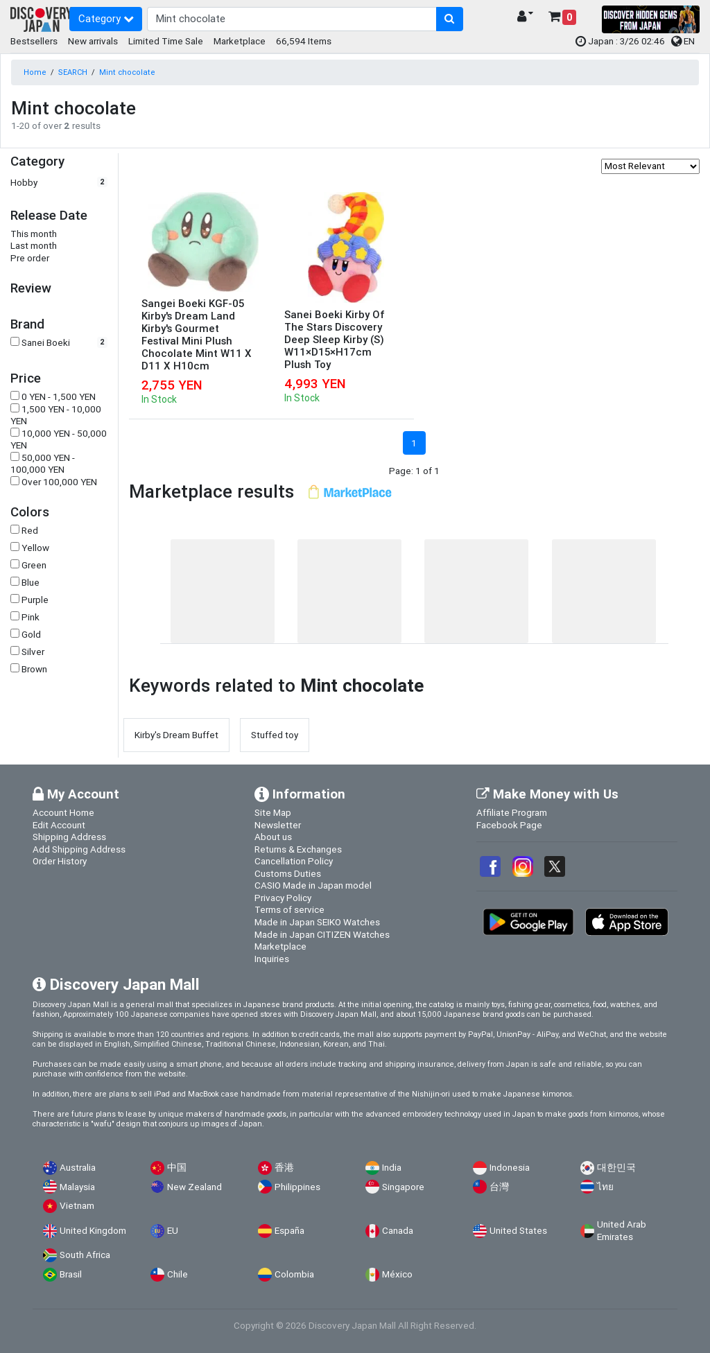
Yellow (35, 548)
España (289, 1231)
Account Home (63, 812)
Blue (30, 582)
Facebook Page (509, 825)
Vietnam (77, 1206)
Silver (32, 652)
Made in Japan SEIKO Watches (317, 922)
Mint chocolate (127, 72)
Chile (177, 1274)
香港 (284, 1167)
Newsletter (277, 825)
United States (518, 1231)
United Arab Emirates (621, 1231)
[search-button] (449, 19)
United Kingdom (93, 1231)
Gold (31, 634)
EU (172, 1231)
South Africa (85, 1255)
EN (683, 41)
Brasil (71, 1274)
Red (29, 530)
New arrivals (93, 41)
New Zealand (194, 1187)
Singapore (403, 1187)
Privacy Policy (282, 897)
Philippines (297, 1187)
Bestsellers (34, 41)
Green (33, 565)
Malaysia (77, 1187)
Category (106, 18)
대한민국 (616, 1167)
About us (273, 836)
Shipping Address (69, 836)
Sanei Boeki (45, 343)
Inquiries (271, 958)
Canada (397, 1231)
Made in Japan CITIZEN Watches (322, 934)
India (391, 1167)
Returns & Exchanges (298, 849)
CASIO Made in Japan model (313, 885)
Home (35, 72)
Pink (30, 617)
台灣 (499, 1187)
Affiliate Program (511, 812)
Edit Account (59, 825)
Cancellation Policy (293, 861)
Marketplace (240, 41)
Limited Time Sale (165, 41)
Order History (60, 861)
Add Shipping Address (79, 849)
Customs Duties (287, 873)
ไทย (605, 1187)
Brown (34, 669)
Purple (35, 600)
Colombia (294, 1274)
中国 (177, 1167)
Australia (78, 1167)
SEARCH (72, 72)
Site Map (272, 812)
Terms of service (289, 909)
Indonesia (510, 1167)
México (397, 1274)
